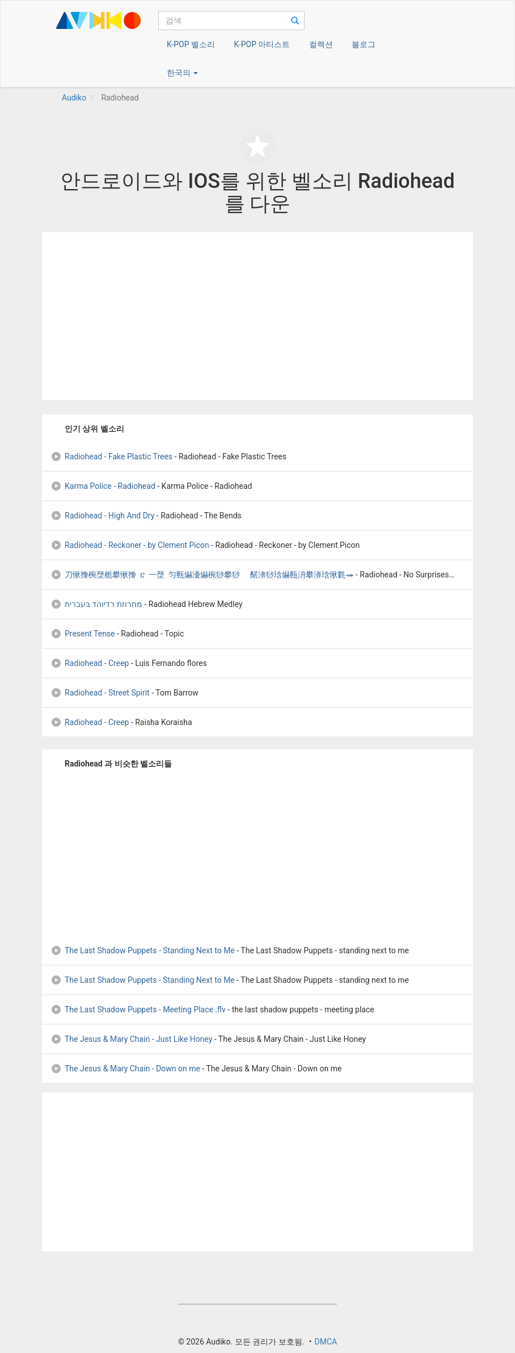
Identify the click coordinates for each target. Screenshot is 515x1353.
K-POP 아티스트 (262, 44)
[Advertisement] (257, 316)
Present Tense (82, 633)
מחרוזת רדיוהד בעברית (96, 604)
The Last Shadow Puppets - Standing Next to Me (142, 950)
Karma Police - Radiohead (102, 486)
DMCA (325, 1341)
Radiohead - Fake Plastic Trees (111, 456)
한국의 (182, 72)
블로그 (363, 44)
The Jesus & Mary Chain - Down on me (125, 1068)
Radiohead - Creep (89, 663)
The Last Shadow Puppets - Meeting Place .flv (138, 1009)
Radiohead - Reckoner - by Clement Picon (129, 545)
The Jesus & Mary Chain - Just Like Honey (131, 1039)
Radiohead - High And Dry (102, 515)
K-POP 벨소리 (191, 44)
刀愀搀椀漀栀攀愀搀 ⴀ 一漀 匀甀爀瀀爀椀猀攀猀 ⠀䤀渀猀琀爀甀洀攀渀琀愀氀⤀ (202, 574)
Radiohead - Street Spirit (100, 692)
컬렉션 (321, 44)
